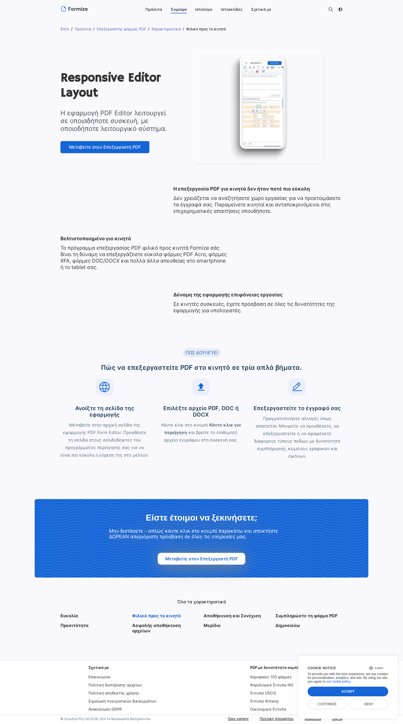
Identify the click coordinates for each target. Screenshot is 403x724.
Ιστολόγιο (205, 9)
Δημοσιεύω (287, 625)
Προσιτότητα (74, 625)
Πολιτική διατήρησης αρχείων (116, 685)
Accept (347, 691)
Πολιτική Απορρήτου (273, 718)
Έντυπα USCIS (263, 693)
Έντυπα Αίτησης (264, 701)
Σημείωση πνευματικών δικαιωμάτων (122, 701)
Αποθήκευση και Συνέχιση (231, 615)
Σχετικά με (99, 667)
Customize (327, 704)
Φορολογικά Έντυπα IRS (272, 685)
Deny (368, 704)
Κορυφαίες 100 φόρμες (271, 677)
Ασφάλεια (311, 718)
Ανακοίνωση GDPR (106, 709)
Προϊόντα (153, 9)
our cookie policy (338, 681)
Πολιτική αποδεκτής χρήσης (114, 693)
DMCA (337, 718)
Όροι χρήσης (232, 718)
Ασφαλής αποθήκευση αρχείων (156, 628)
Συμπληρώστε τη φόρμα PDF (306, 615)
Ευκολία (69, 615)
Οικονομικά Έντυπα (267, 709)
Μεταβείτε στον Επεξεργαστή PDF (104, 147)
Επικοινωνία (100, 677)
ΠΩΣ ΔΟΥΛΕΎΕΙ (201, 352)
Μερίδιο (212, 625)
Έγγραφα (179, 9)
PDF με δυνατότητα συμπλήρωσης (282, 667)
